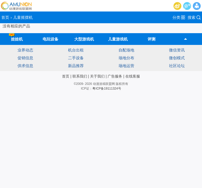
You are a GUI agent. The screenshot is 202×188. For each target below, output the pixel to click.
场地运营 (126, 65)
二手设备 (76, 58)
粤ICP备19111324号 (106, 88)
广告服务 (115, 76)
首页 (5, 17)
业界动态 (25, 50)
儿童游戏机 (118, 39)
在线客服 (132, 76)
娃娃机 (16, 37)
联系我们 (79, 76)
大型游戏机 (84, 39)
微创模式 (177, 58)
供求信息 (25, 65)
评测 (151, 39)
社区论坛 (177, 65)
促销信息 (25, 58)
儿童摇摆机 (23, 17)
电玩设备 (50, 39)
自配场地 (126, 50)
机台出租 (76, 50)
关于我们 (97, 76)
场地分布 (126, 58)
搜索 (191, 17)
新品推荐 (76, 65)
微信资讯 (177, 50)
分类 (176, 17)
